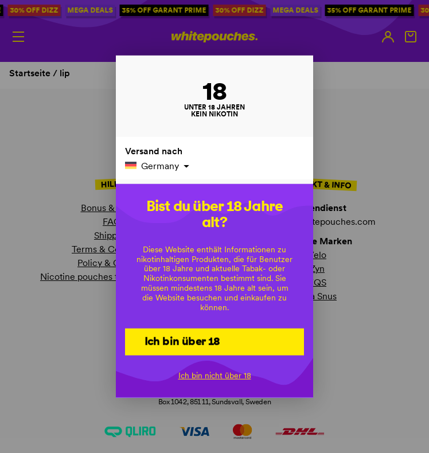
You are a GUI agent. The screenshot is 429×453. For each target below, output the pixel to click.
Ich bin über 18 (182, 340)
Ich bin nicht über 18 (214, 375)
